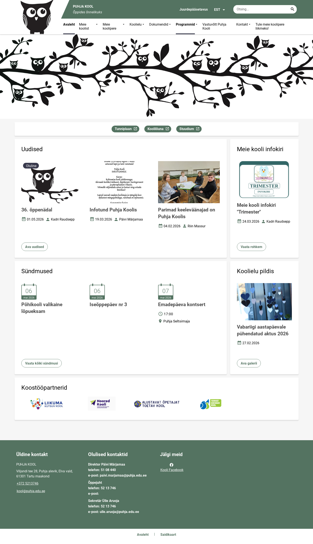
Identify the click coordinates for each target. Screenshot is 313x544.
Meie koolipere (114, 26)
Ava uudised (34, 247)
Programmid (187, 26)
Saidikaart (168, 535)
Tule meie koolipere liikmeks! (270, 26)
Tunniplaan (127, 129)
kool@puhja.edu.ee (31, 491)
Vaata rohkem (251, 247)
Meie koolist (88, 26)
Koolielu (137, 26)
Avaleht (69, 24)
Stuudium (190, 129)
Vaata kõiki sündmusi (41, 363)
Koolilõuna (159, 129)
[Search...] (292, 9)
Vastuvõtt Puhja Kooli (214, 26)
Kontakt (243, 26)
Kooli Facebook (171, 467)
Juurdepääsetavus (193, 9)
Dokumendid (160, 26)
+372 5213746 (27, 483)
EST (219, 9)
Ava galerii (249, 363)
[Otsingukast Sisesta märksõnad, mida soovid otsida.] (265, 9)
